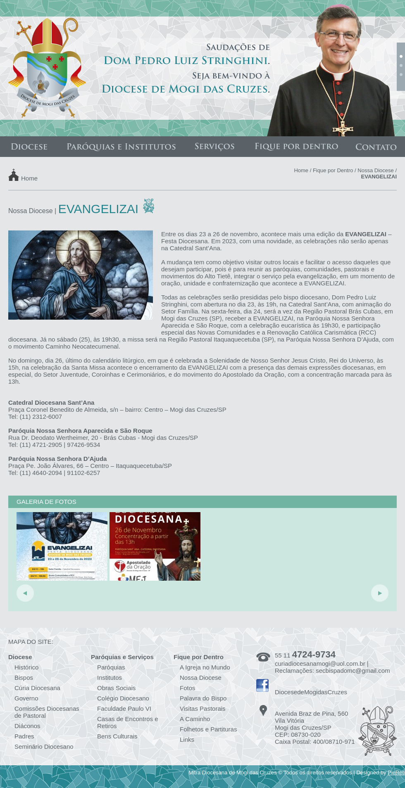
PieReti (396, 772)
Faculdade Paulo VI (124, 708)
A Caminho (195, 718)
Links (187, 739)
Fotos (187, 687)
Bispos (23, 677)
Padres (24, 736)
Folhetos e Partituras (208, 729)
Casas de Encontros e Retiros (127, 722)
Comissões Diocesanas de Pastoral (46, 712)
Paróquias (111, 667)
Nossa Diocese (375, 170)
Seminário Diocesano (44, 746)
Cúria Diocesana (37, 687)
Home (29, 178)
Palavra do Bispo (203, 698)
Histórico (26, 667)
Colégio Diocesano (123, 698)
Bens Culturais (117, 736)
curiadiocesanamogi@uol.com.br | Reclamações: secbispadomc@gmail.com (332, 667)
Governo (26, 698)
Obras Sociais (116, 687)
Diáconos (27, 725)
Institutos (109, 677)
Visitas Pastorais (203, 708)
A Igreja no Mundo (205, 667)
